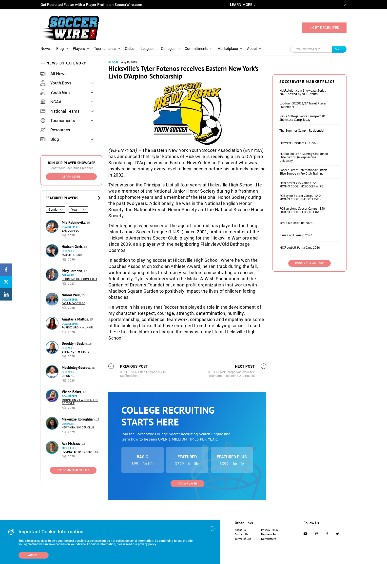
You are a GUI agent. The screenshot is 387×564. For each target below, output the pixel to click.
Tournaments (105, 49)
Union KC (68, 376)
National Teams (59, 111)
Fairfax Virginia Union (77, 327)
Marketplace (227, 49)
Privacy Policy (269, 530)
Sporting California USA (79, 279)
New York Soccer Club (78, 427)
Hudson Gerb (72, 246)
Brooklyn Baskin (75, 343)
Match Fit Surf (72, 255)
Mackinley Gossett (76, 367)
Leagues (148, 49)
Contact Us (241, 534)
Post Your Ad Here (309, 263)
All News (53, 73)
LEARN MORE (241, 4)
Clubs (129, 49)
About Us (240, 530)
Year (74, 209)
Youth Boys (55, 83)
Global (113, 62)
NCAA (50, 101)
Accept (33, 555)
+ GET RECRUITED (324, 28)
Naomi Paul (71, 295)
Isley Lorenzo (72, 270)
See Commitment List (73, 470)
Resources (55, 129)
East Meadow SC (73, 303)
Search (339, 49)
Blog (60, 49)
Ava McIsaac (71, 443)
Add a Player (187, 483)
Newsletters (268, 539)
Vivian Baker (72, 391)
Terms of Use (243, 539)
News (45, 49)
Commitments (196, 49)
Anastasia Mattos (75, 319)
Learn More (71, 176)
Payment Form (270, 534)
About (252, 49)
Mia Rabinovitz (74, 222)
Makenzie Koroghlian (79, 419)
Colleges (168, 49)
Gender (53, 209)
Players (79, 49)
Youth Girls (55, 92)
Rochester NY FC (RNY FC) (80, 451)
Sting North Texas (75, 351)
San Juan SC (70, 230)
